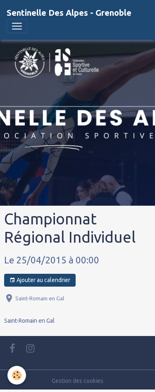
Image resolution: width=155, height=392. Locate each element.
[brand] (69, 13)
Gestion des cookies (77, 380)
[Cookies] (16, 375)
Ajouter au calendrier (40, 280)
